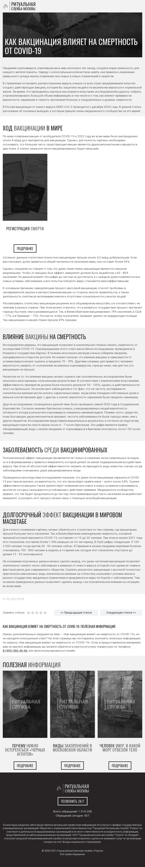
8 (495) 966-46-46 (15, 650)
